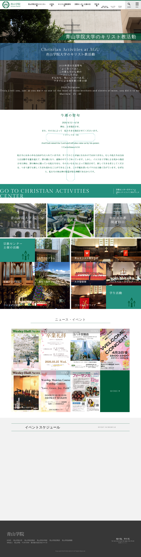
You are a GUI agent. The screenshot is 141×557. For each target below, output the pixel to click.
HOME (9, 540)
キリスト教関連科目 (64, 5)
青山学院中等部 (42, 540)
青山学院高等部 (29, 540)
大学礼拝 (51, 5)
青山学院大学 (17, 540)
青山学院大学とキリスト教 (37, 5)
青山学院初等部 (54, 540)
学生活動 (96, 5)
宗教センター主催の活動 (83, 5)
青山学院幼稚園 (67, 540)
